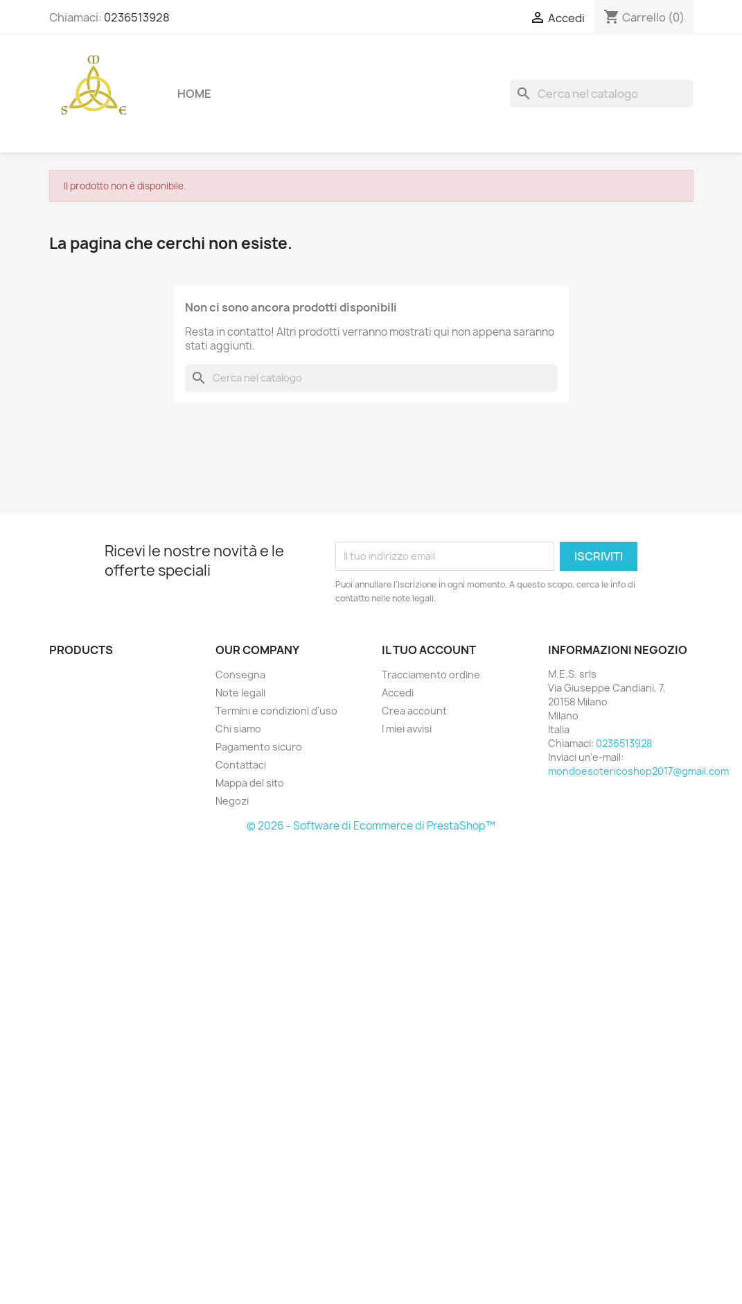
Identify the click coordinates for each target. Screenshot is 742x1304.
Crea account (414, 710)
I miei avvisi (407, 728)
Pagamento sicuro (258, 746)
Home (194, 93)
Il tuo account (429, 650)
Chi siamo (238, 728)
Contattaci (240, 764)
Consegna (240, 674)
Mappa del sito (249, 782)
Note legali (240, 692)
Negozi (232, 800)
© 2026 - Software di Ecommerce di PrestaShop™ (371, 825)
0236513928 (137, 17)
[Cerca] (601, 94)
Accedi (398, 692)
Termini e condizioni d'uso (276, 710)
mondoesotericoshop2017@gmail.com (638, 771)
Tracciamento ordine (431, 674)
